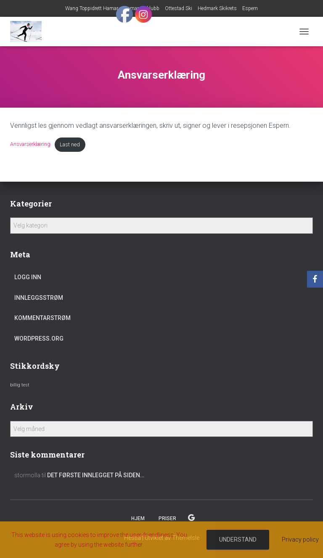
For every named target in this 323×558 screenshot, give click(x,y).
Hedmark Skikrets (217, 8)
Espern (250, 8)
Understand (238, 539)
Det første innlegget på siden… (95, 475)
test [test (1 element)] (25, 385)
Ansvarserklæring (30, 144)
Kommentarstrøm (42, 318)
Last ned (70, 144)
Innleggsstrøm (38, 297)
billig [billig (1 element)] (15, 385)
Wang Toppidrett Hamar (91, 8)
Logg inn (27, 277)
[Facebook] (315, 279)
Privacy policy (300, 539)
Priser (167, 518)
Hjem (138, 518)
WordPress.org (39, 338)
